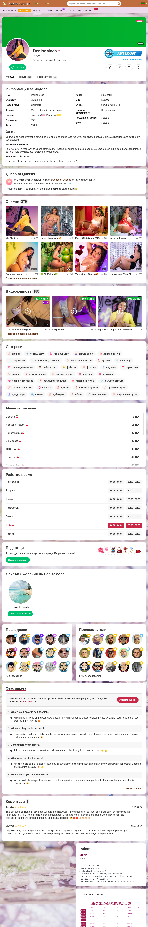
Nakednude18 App (86, 10)
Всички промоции (55, 10)
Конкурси (70, 10)
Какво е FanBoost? (132, 59)
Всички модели (9, 10)
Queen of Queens (61, 180)
